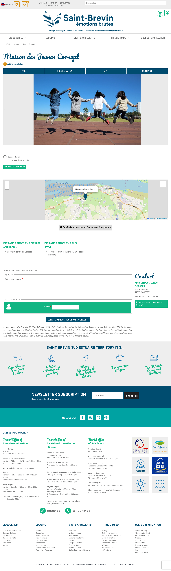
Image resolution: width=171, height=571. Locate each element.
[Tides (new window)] (160, 484)
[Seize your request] (67, 288)
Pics (23, 71)
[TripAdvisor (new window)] (106, 417)
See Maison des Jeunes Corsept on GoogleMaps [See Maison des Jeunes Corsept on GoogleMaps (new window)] (87, 227)
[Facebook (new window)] (82, 417)
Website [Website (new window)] (149, 304)
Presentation (65, 71)
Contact (147, 71)
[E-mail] (65, 307)
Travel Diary (27, 2)
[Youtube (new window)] (90, 417)
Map (106, 71)
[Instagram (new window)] (98, 417)
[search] (125, 3)
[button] (160, 13)
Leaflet (150, 218)
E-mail (47, 306)
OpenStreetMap (162, 218)
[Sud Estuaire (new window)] (160, 445)
